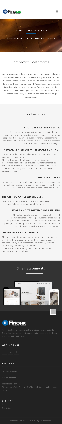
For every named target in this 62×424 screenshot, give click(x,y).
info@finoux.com (9, 371)
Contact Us (6, 408)
